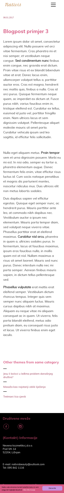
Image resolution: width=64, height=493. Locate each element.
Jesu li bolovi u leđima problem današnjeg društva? (28, 376)
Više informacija (29, 490)
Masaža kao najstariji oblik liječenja (24, 387)
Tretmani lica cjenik (14, 396)
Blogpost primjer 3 (25, 31)
